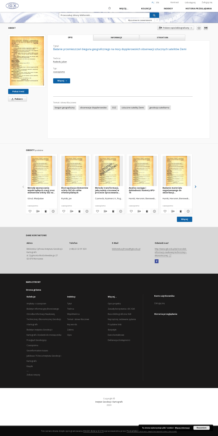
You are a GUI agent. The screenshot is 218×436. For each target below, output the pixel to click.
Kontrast (175, 2)
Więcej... (123, 8)
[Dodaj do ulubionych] (199, 28)
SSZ (114, 107)
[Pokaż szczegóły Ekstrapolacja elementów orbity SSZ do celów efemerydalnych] (86, 211)
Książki (30, 366)
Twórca (70, 308)
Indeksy (168, 8)
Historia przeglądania (199, 8)
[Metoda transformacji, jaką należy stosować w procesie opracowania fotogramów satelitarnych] (109, 171)
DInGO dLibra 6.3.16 (93, 431)
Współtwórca (73, 314)
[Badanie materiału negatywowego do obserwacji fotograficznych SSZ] (176, 171)
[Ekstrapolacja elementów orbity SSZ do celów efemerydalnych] (75, 171)
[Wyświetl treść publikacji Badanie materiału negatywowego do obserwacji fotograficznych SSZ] (180, 211)
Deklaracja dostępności (119, 340)
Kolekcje (146, 8)
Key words (72, 324)
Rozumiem (202, 428)
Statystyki (112, 329)
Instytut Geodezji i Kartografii (109, 401)
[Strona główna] (109, 8)
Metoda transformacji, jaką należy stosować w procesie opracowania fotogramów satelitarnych (109, 190)
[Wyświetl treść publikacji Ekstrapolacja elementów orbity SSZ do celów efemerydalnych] (79, 211)
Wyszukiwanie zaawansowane (140, 20)
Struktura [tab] (162, 37)
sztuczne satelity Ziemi (133, 107)
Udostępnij (190, 2)
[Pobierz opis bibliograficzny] (37, 211)
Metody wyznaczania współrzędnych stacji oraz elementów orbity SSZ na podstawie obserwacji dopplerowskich (41, 190)
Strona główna (33, 289)
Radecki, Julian (60, 61)
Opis (69, 335)
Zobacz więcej (33, 374)
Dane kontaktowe (116, 335)
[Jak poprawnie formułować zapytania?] (157, 20)
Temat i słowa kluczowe (78, 319)
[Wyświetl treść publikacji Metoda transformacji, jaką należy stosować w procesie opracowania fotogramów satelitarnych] (113, 211)
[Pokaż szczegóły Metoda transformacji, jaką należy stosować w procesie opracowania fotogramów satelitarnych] (120, 211)
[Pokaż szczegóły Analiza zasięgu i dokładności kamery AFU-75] (154, 211)
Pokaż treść (18, 91)
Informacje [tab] (116, 37)
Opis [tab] (70, 37)
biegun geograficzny (65, 107)
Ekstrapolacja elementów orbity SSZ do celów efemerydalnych (74, 190)
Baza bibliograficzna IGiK (119, 314)
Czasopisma (32, 345)
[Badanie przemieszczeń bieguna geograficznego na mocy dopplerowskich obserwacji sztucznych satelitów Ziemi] (27, 60)
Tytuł (69, 303)
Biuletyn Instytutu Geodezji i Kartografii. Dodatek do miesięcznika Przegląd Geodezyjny (44, 335)
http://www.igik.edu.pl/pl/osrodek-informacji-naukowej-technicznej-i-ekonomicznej (171, 252)
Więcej (184, 219)
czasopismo (59, 71)
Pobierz (16, 99)
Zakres (70, 329)
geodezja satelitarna (159, 107)
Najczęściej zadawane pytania (122, 319)
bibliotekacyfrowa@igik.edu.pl (126, 249)
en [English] (157, 2)
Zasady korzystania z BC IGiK (121, 308)
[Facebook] (156, 261)
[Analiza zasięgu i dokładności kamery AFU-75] (143, 171)
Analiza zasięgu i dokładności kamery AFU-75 (142, 190)
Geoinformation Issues (37, 350)
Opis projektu (114, 303)
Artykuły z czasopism (36, 303)
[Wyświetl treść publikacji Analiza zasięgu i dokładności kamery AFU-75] (146, 211)
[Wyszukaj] (154, 15)
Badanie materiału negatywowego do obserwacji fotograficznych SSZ (173, 190)
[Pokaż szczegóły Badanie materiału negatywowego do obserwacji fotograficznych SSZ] (188, 211)
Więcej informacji (182, 428)
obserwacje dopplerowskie (93, 107)
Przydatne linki (114, 324)
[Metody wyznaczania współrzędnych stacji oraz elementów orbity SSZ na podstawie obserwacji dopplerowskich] (41, 171)
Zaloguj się (207, 2)
